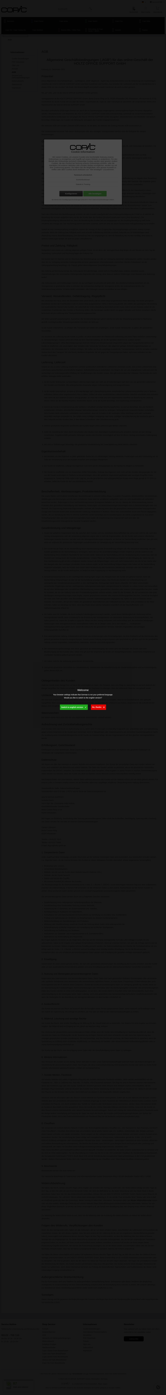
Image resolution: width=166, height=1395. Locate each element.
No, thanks (98, 706)
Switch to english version (73, 706)
